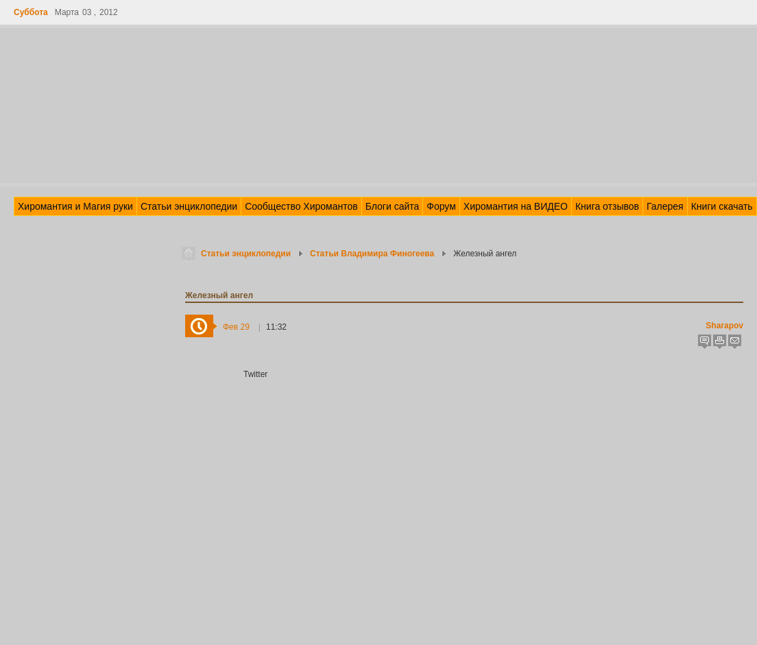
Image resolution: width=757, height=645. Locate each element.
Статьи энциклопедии (189, 206)
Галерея (665, 206)
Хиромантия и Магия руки (75, 206)
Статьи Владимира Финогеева (372, 253)
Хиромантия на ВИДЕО (516, 206)
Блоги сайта (392, 206)
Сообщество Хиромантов (301, 206)
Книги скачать (722, 206)
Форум (441, 206)
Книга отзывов (607, 206)
